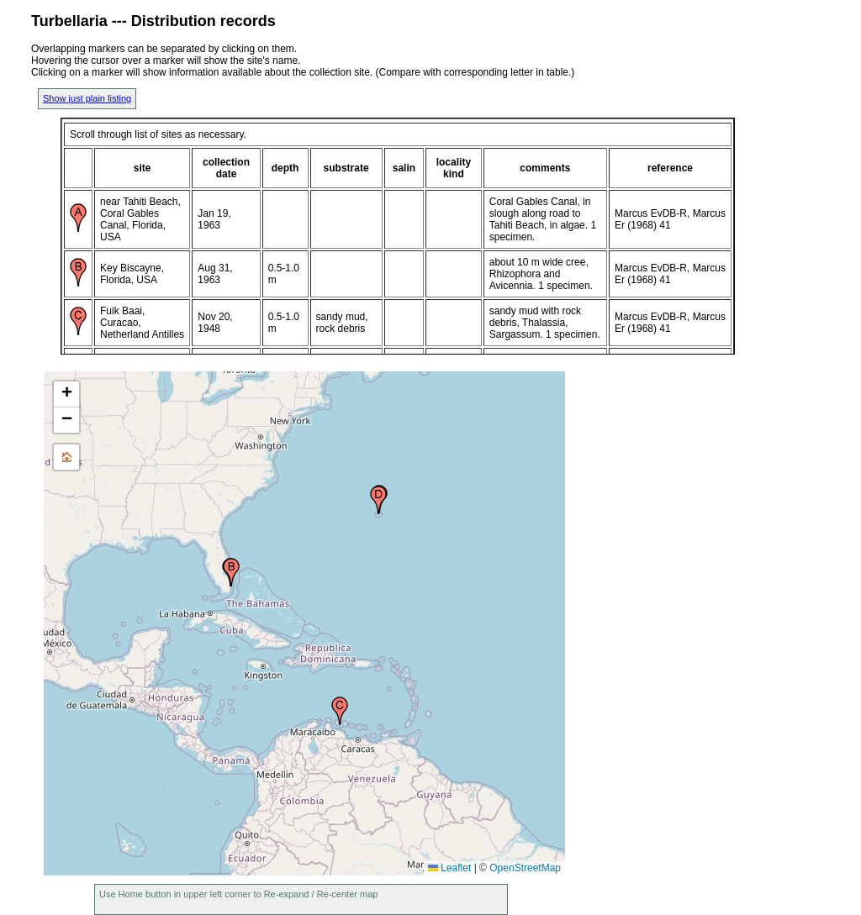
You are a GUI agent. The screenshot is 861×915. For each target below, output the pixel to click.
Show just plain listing (87, 98)
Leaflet (449, 868)
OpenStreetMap (525, 868)
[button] (231, 572)
